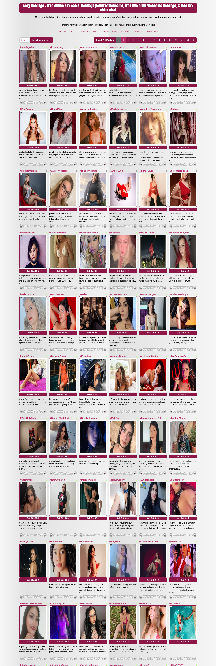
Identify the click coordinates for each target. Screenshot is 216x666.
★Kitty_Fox (175, 47)
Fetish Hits (132, 661)
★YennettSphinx (117, 479)
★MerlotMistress (118, 95)
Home (24, 40)
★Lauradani (55, 431)
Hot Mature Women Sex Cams (105, 31)
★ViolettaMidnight (178, 239)
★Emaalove (85, 287)
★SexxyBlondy (57, 575)
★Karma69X (115, 191)
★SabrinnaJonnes (88, 527)
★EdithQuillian (87, 575)
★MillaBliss (115, 335)
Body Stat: (33, 72)
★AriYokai (174, 479)
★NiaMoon (174, 95)
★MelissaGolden (28, 143)
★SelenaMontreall (178, 143)
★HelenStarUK (27, 239)
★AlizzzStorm (116, 527)
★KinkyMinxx (56, 95)
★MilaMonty (85, 479)
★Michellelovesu (148, 47)
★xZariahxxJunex (88, 191)
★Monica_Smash (58, 287)
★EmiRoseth (86, 431)
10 (170, 40)
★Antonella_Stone (148, 431)
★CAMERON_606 (118, 239)
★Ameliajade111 (28, 47)
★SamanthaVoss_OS (150, 335)
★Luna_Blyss (146, 143)
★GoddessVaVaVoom (150, 95)
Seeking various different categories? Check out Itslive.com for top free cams (108, 639)
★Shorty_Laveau (88, 335)
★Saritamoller (176, 383)
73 (188, 40)
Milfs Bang (138, 31)
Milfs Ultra (62, 31)
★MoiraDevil (175, 431)
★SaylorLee (115, 431)
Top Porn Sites (152, 31)
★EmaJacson (26, 95)
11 (176, 40)
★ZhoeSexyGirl (57, 479)
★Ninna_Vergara (147, 239)
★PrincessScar (27, 191)
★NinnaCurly (176, 575)
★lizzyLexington (57, 47)
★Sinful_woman (27, 527)
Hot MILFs (125, 31)
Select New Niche (41, 40)
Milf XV (74, 31)
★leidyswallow (117, 383)
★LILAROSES (176, 527)
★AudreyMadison (58, 143)
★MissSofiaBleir (87, 383)
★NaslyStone (26, 431)
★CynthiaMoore (177, 335)
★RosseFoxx (146, 527)
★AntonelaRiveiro (148, 287)
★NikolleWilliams (88, 143)
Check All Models (105, 40)
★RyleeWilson (146, 191)
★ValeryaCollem (27, 575)
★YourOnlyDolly (27, 335)
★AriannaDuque (117, 287)
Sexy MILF (85, 31)
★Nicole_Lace (116, 47)
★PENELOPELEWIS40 (31, 479)
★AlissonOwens (57, 191)
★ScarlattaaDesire (58, 527)
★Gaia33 (83, 239)
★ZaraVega (115, 575)
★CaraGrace (26, 383)
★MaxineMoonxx (88, 47)
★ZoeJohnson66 (177, 287)
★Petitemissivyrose (179, 191)
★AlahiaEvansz (27, 287)
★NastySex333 (57, 383)
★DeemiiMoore (147, 575)
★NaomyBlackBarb (59, 335)
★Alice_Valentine (88, 95)
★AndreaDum (116, 143)
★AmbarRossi (146, 383)
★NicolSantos (56, 239)
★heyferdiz (145, 479)
